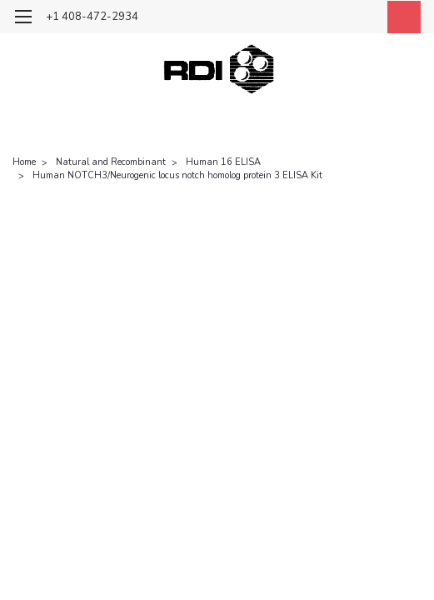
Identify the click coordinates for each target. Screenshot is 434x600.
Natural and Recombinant (111, 162)
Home (24, 162)
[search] (325, 19)
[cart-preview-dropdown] (400, 17)
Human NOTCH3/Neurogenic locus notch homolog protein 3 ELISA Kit (177, 175)
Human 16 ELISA (223, 162)
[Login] (363, 19)
